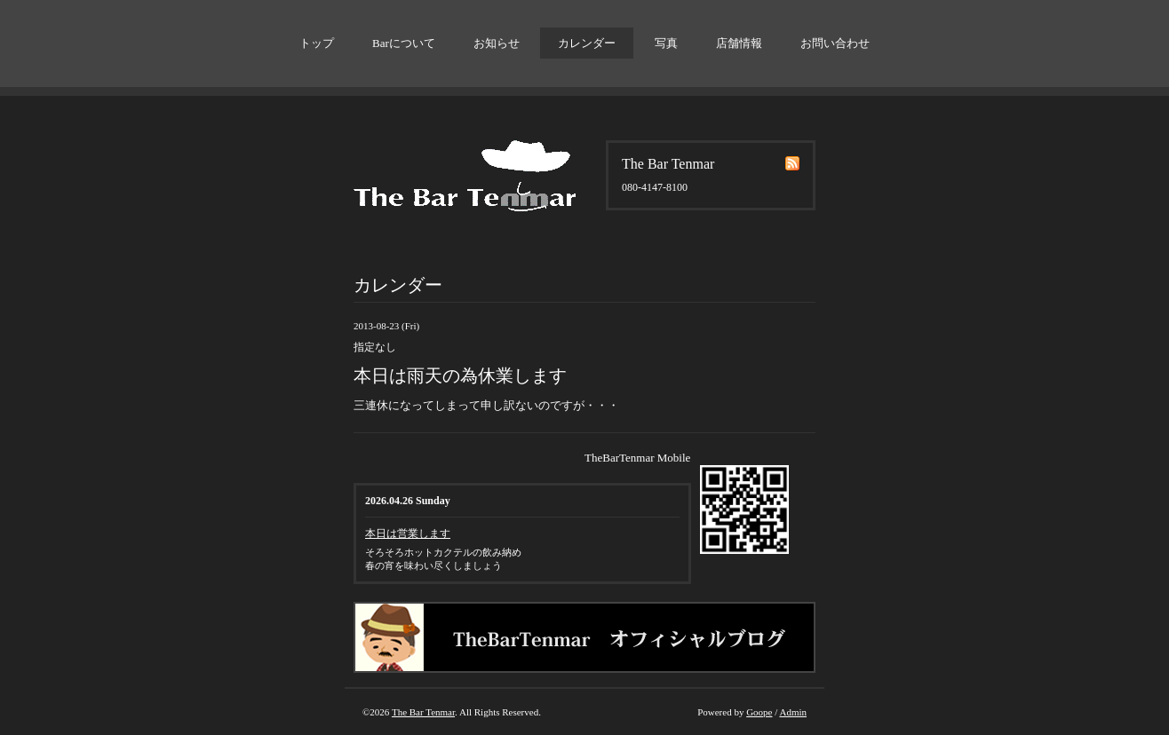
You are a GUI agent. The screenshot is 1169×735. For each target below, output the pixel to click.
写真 (666, 43)
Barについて (403, 43)
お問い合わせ (835, 43)
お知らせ (496, 43)
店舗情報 (739, 43)
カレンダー (587, 43)
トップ (316, 43)
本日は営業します (407, 533)
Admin (793, 712)
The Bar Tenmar (423, 712)
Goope (759, 712)
